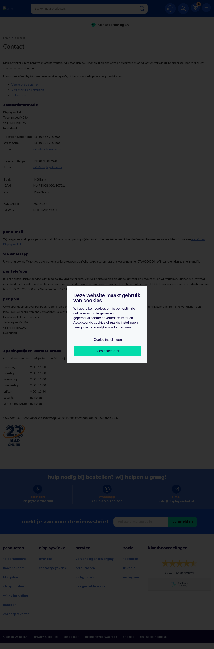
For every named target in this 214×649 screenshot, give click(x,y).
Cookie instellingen (108, 339)
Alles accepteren (108, 351)
